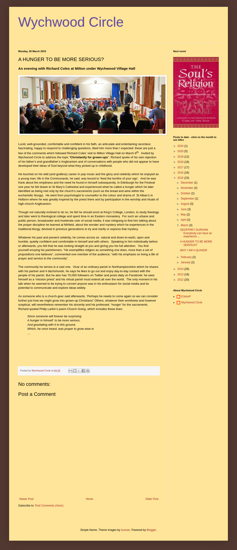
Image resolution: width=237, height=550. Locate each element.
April (184, 219)
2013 (181, 274)
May (184, 214)
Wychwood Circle (71, 22)
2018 (181, 162)
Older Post (151, 499)
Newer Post (26, 499)
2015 (181, 177)
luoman (125, 530)
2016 (181, 172)
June (184, 209)
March (185, 225)
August (185, 203)
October (186, 193)
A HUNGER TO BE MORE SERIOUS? (196, 243)
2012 (181, 279)
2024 (181, 146)
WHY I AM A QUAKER (193, 250)
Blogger (151, 530)
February (186, 257)
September (188, 198)
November (187, 187)
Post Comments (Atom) (49, 505)
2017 (181, 167)
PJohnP (186, 296)
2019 (181, 156)
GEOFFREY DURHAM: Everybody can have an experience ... (196, 233)
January (186, 262)
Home (89, 499)
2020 (181, 151)
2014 (181, 269)
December (187, 182)
